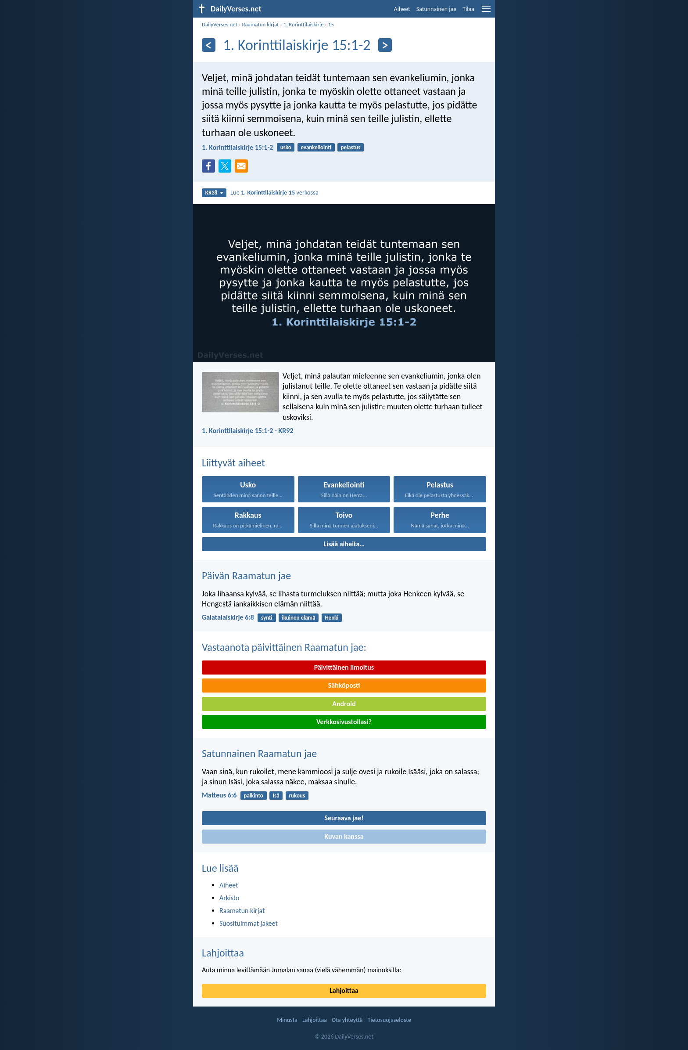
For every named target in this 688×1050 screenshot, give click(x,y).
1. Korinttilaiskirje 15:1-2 (237, 147)
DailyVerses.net (219, 24)
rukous (297, 795)
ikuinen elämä (298, 617)
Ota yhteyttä (347, 1020)
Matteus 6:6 (219, 795)
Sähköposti (344, 685)
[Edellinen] (208, 45)
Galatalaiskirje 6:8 (228, 617)
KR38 (214, 192)
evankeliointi (316, 147)
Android (343, 704)
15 (331, 24)
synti (266, 617)
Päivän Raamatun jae (246, 575)
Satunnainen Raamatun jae (259, 753)
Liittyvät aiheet (233, 462)
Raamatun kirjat (260, 24)
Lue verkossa (274, 192)
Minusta (287, 1020)
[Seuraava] (385, 45)
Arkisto (229, 898)
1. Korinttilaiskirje (303, 24)
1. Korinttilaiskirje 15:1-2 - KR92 (248, 430)
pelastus (351, 147)
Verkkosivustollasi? (344, 722)
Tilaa (468, 9)
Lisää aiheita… (344, 544)
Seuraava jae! (343, 818)
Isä (276, 795)
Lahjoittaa (223, 952)
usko (285, 147)
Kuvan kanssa (343, 836)
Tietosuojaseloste (389, 1020)
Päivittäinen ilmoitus (344, 667)
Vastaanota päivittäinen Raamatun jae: (284, 647)
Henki (331, 617)
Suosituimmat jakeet (248, 923)
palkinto (253, 795)
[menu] (486, 12)
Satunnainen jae (436, 9)
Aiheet (402, 9)
